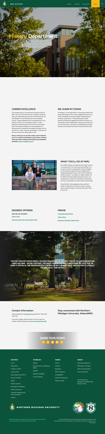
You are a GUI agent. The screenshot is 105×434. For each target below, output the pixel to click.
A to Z (12, 363)
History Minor (62, 217)
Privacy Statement (82, 372)
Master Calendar (15, 383)
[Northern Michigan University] (4, 3)
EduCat (35, 363)
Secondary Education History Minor (68, 220)
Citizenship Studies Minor (65, 214)
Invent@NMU (59, 375)
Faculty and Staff (16, 378)
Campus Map (15, 372)
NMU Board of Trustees (84, 366)
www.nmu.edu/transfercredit (37, 321)
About (69, 4)
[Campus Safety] (91, 407)
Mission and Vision (16, 389)
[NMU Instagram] (48, 342)
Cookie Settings (37, 377)
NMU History (16, 4)
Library (13, 380)
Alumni (57, 363)
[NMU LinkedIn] (61, 342)
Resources (86, 4)
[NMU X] (52, 342)
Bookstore (58, 369)
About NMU (14, 366)
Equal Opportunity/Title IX (18, 375)
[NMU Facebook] (43, 342)
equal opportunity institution (38, 419)
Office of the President (84, 369)
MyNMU (35, 371)
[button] (102, 3)
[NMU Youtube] (57, 342)
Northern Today (59, 380)
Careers (13, 397)
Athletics (57, 366)
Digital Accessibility (39, 374)
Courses (77, 4)
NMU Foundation (60, 372)
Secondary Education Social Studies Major (24, 220)
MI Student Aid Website (18, 386)
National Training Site (61, 378)
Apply (95, 4)
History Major (16, 216)
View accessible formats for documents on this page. (22, 421)
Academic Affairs (16, 369)
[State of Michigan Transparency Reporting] (78, 407)
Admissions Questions (83, 363)
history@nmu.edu (29, 314)
